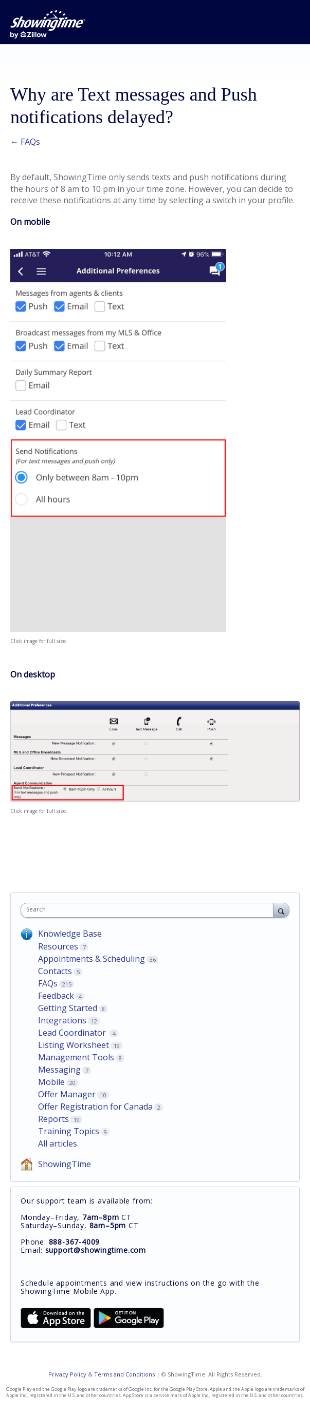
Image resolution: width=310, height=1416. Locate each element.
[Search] (281, 910)
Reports (53, 1118)
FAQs (48, 983)
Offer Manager (67, 1094)
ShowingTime (64, 1164)
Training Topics (68, 1131)
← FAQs (25, 142)
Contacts (55, 971)
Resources (58, 946)
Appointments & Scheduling (91, 958)
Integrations (62, 1020)
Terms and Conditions (124, 1374)
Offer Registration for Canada (95, 1106)
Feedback (56, 995)
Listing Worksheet (73, 1045)
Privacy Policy (67, 1374)
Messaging (59, 1069)
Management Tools (76, 1057)
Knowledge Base (70, 933)
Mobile (51, 1082)
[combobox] (149, 910)
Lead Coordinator (73, 1032)
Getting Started (67, 1008)
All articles (57, 1143)
